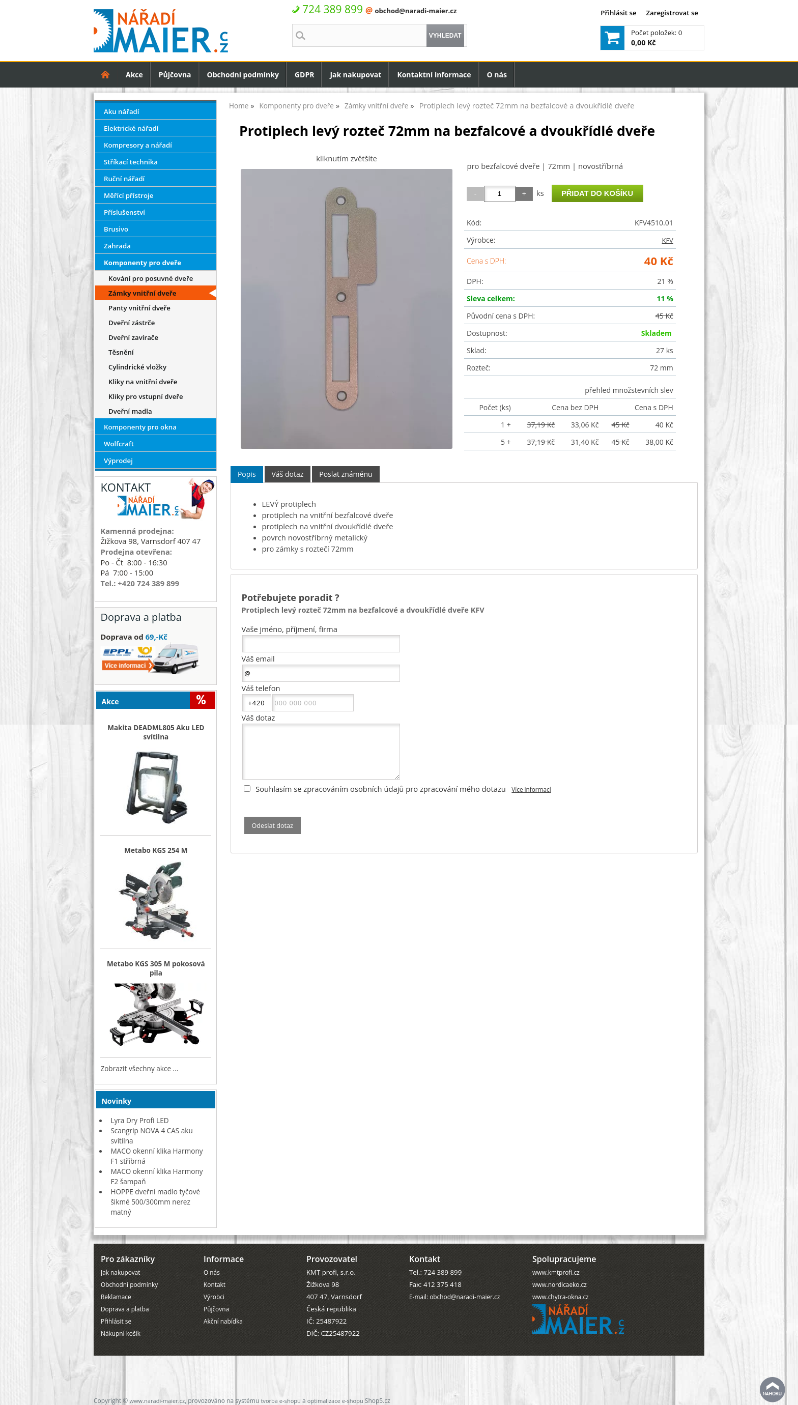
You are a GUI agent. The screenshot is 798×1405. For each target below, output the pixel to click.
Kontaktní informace (434, 74)
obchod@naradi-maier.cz (416, 10)
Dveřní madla (130, 411)
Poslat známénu (345, 474)
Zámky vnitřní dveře (142, 293)
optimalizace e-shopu (335, 1400)
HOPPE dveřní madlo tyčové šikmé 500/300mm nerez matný (155, 1202)
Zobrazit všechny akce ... (139, 1068)
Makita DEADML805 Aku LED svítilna (155, 732)
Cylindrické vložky (137, 366)
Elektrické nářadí (131, 128)
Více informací (531, 789)
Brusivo (116, 229)
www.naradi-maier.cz (157, 1400)
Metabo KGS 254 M (156, 850)
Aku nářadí (121, 111)
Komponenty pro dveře (142, 262)
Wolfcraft (119, 443)
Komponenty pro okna (140, 427)
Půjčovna (175, 74)
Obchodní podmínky (243, 74)
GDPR (305, 74)
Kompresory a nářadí (138, 145)
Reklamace (116, 1297)
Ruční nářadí (124, 178)
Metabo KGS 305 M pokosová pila (156, 968)
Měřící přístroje (128, 195)
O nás (497, 74)
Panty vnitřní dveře (139, 307)
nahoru (772, 1389)
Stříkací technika (131, 161)
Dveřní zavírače (133, 337)
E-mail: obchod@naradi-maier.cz (454, 1297)
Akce (134, 74)
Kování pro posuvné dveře (150, 278)
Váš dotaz (288, 474)
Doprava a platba (125, 1309)
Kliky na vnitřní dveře (142, 381)
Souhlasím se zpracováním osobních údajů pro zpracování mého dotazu (380, 789)
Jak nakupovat (355, 74)
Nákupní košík (120, 1333)
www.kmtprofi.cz (556, 1272)
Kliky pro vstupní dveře (145, 396)
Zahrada (117, 245)
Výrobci (214, 1297)
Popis (247, 474)
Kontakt (214, 1284)
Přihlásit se (618, 12)
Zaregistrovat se (672, 12)
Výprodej (118, 460)
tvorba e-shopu (280, 1400)
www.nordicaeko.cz (559, 1284)
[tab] (247, 474)
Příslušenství (124, 212)
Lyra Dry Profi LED (139, 1120)
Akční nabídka (223, 1321)
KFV (667, 240)
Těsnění (121, 352)
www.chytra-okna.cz (560, 1297)
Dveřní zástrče (131, 322)
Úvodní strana (106, 74)
